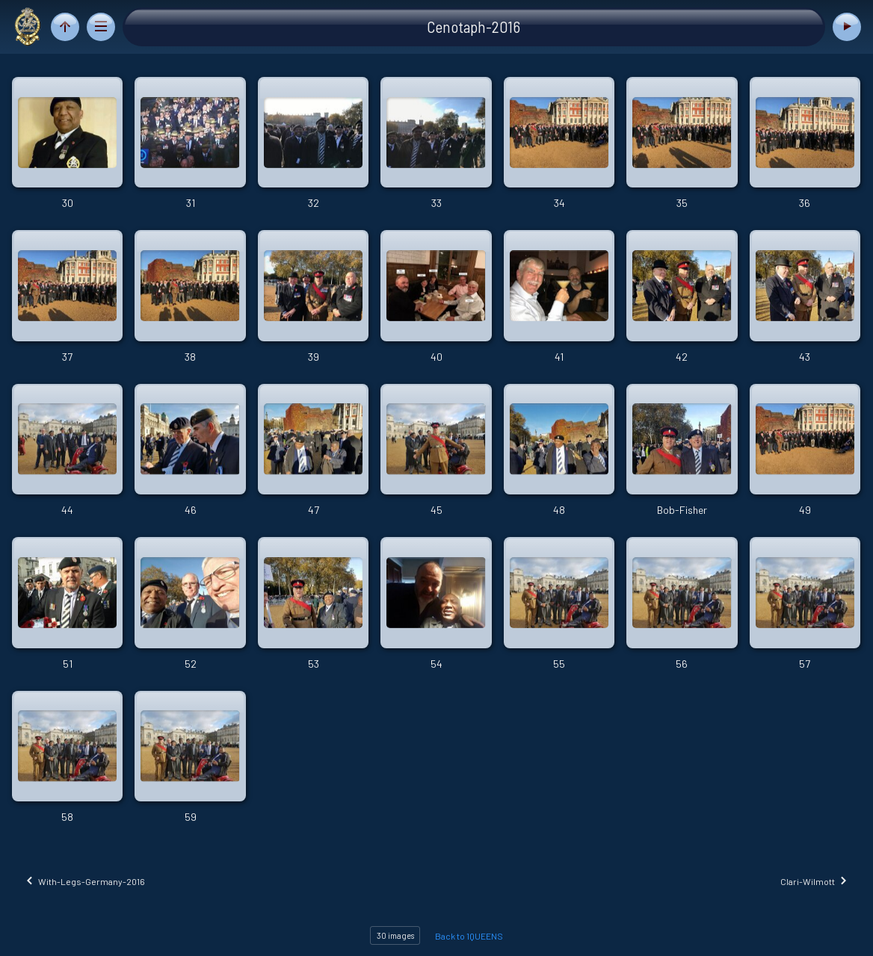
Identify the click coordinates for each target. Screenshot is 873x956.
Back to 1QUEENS (469, 936)
